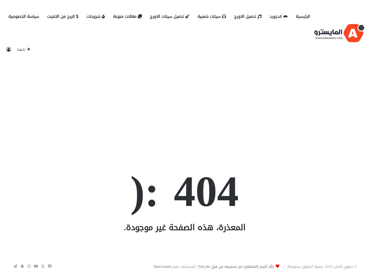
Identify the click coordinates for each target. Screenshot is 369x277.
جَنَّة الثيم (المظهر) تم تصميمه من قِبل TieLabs (236, 266)
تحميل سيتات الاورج (169, 16)
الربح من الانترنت (62, 16)
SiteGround (162, 266)
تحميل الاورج (247, 16)
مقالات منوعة (127, 16)
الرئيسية (303, 16)
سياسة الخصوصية (23, 16)
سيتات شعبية (211, 16)
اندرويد (279, 16)
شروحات (95, 16)
